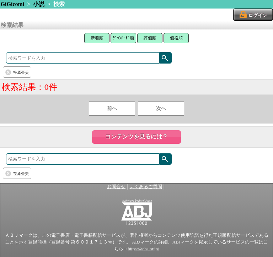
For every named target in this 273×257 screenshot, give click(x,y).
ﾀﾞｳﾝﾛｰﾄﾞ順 (123, 37)
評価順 (150, 37)
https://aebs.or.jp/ (143, 248)
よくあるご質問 (146, 186)
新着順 (97, 37)
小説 (38, 4)
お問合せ (116, 186)
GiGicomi (13, 4)
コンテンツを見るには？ (136, 136)
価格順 (176, 37)
